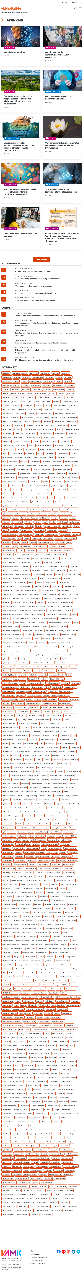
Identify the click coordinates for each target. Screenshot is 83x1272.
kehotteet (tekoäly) (9, 723)
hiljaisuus (17, 989)
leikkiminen (37, 828)
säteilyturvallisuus (49, 1101)
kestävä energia (42, 1166)
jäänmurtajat (69, 912)
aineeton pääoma (29, 800)
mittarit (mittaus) (8, 691)
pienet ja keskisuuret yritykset (41, 502)
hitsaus (73, 981)
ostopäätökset (33, 775)
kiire (74, 735)
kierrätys (28, 421)
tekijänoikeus (15, 570)
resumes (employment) (18, 1134)
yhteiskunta (44, 1073)
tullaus (5, 1097)
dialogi (63, 993)
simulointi (54, 441)
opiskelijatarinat (36, 908)
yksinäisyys (61, 671)
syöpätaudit (51, 1045)
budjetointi (61, 860)
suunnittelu (29, 425)
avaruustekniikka (24, 1182)
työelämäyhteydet (9, 965)
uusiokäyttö (67, 526)
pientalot (59, 957)
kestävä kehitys (58, 389)
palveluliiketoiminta (9, 904)
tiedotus (25, 944)
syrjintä (34, 1073)
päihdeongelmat (41, 655)
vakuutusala (18, 981)
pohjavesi (62, 751)
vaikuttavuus (35, 482)
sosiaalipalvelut (23, 478)
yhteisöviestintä (57, 482)
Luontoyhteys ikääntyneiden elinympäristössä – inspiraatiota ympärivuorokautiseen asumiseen (48, 334)
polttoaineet (7, 820)
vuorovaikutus (38, 377)
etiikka (24, 542)
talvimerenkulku (8, 824)
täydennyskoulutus (25, 904)
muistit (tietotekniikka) (45, 767)
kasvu (42, 659)
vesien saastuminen (19, 1053)
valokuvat (53, 953)
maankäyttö (63, 1045)
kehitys (30, 445)
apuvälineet (57, 908)
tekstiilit (44, 1154)
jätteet (68, 675)
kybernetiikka (51, 751)
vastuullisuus (58, 413)
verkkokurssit (31, 860)
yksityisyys (25, 912)
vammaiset (57, 506)
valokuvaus (6, 635)
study (48, 1049)
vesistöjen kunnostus (9, 1126)
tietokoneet (6, 957)
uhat (72, 965)
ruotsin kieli (33, 739)
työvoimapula (19, 506)
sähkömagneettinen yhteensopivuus (68, 997)
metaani (56, 1194)
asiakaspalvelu (18, 820)
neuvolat (64, 626)
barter (46, 828)
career (20, 1033)
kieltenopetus (29, 759)
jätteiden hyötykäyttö (47, 723)
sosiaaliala (46, 389)
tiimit (67, 482)
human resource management (34, 852)
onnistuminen (69, 775)
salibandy (56, 1049)
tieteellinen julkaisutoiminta (33, 490)
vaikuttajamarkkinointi (52, 526)
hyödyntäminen (43, 864)
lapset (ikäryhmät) (16, 421)
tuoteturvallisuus (8, 1158)
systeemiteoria (37, 804)
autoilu (47, 759)
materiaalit (74, 566)
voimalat (62, 888)
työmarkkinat (7, 1150)
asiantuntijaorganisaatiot (11, 912)
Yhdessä (50, 47)
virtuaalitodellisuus (9, 796)
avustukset (32, 1041)
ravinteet (58, 574)
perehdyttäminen (27, 417)
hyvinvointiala (68, 808)
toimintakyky (57, 586)
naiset (45, 522)
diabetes (5, 1134)
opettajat (52, 393)
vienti (17, 626)
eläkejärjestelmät (8, 1214)
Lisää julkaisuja (41, 259)
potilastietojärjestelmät (53, 715)
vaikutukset (22, 409)
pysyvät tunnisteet (65, 1126)
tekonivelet (32, 936)
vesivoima (75, 478)
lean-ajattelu (37, 671)
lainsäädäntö (72, 417)
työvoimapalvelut (52, 602)
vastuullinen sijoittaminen (34, 1033)
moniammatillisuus (9, 538)
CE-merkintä (7, 1101)
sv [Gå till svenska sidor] (62, 2)
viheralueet (75, 1001)
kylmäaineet (58, 1170)
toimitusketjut (28, 1166)
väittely (41, 957)
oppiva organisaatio (49, 703)
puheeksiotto (7, 1069)
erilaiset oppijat (51, 630)
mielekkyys (52, 699)
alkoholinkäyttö (45, 1134)
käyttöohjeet (65, 659)
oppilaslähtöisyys (54, 606)
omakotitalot (72, 1206)
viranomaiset (7, 643)
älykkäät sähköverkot (10, 993)
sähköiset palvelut (57, 1037)
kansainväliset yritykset (22, 1150)
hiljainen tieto (31, 550)
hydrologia (56, 936)
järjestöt (56, 558)
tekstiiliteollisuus (44, 1206)
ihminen (47, 908)
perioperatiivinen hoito (72, 574)
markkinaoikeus (56, 1210)
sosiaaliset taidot (70, 586)
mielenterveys (23, 482)
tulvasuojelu (37, 586)
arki (4, 502)
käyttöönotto (38, 751)
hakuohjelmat (23, 961)
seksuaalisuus (56, 759)
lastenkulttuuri (65, 953)
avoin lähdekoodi (20, 622)
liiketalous (6, 602)
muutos (55, 401)
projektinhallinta (61, 490)
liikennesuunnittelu (9, 731)
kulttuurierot (46, 494)
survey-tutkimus (39, 989)
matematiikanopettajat (55, 876)
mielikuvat (39, 405)
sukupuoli (42, 622)
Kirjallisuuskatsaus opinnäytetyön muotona (32, 271)
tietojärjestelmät (8, 469)
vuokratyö (55, 1122)
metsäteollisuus (21, 707)
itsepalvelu (6, 1041)
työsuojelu (39, 602)
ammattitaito (31, 465)
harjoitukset (20, 860)
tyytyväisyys (40, 836)
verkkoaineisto (60, 1178)
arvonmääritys (71, 836)
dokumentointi (17, 522)
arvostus (32, 1206)
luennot (39, 759)
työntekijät (17, 405)
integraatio (59, 804)
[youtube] (64, 1252)
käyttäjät (63, 1065)
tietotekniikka (34, 401)
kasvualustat (7, 840)
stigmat (44, 679)
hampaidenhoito (36, 1110)
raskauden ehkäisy (41, 932)
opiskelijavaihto (31, 449)
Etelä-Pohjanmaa (44, 868)
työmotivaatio (18, 598)
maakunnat (65, 800)
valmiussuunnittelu (51, 647)
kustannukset (70, 413)
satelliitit (17, 804)
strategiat (23, 510)
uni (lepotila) (68, 550)
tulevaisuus (46, 385)
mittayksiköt (53, 691)
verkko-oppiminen (30, 743)
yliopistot (34, 723)
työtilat (17, 888)
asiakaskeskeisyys (30, 1174)
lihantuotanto (21, 1158)
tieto (49, 820)
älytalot (63, 944)
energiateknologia (23, 1061)
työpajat (31, 643)
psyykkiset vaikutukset (56, 643)
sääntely (58, 562)
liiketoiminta (20, 413)
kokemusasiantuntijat (40, 1029)
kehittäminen (45, 373)
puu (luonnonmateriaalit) (23, 1210)
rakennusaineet (57, 1138)
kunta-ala (29, 824)
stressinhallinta (39, 574)
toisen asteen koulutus (25, 832)
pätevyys (39, 1001)
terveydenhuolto (40, 393)
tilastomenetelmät (50, 1126)
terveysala (70, 393)
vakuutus (69, 1033)
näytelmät (6, 908)
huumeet (5, 1142)
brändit (23, 401)
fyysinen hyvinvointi (9, 1182)
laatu (76, 401)
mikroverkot (56, 1198)
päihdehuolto (7, 977)
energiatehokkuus (8, 478)
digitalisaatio (57, 385)
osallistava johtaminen (31, 1146)
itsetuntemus (62, 651)
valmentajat (64, 1202)
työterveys (65, 747)
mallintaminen (7, 457)
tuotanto (57, 1134)
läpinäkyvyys (53, 1114)
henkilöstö (6, 618)
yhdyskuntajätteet (66, 1150)
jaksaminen (36, 389)
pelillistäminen (15, 486)
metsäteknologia (21, 1178)
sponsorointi (74, 570)
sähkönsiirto (64, 965)
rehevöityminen (65, 739)
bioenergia (72, 433)
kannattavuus (50, 453)
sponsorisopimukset (41, 1210)
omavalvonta (7, 1110)
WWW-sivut (35, 570)
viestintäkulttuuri (43, 1138)
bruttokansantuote (17, 880)
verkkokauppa (54, 594)
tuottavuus (6, 490)
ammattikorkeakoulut (20, 373)
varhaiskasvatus (31, 433)
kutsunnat (50, 957)
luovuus (5, 486)
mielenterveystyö (59, 554)
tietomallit (16, 647)
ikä (22, 792)
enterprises (42, 948)
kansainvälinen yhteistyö (62, 469)
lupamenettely (26, 1097)
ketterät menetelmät (34, 880)
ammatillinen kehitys (23, 828)
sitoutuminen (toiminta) (35, 683)
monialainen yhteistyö (42, 824)
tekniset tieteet (8, 896)
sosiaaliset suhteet (55, 912)
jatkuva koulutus (33, 779)
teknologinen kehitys (24, 469)
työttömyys (49, 1001)
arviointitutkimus (52, 1077)
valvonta (19, 655)
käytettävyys (7, 679)
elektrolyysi (43, 550)
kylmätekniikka (20, 969)
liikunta (59, 429)
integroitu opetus (52, 747)
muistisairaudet (8, 1198)
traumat (64, 594)
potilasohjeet (65, 844)
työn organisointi (8, 1093)
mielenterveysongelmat (49, 844)
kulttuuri (52, 514)
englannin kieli (32, 1122)
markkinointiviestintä (72, 429)
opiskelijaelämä (24, 474)
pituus (26, 1170)
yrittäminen (64, 1041)
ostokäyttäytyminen (43, 397)
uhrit (74, 739)
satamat (32, 864)
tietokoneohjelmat (26, 699)
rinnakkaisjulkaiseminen (23, 751)
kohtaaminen (37, 727)
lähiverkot (38, 647)
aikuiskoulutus (61, 1186)
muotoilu (28, 457)
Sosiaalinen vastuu (58, 1021)
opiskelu (5, 393)
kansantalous (65, 735)
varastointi (21, 719)
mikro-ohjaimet (57, 1033)
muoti (60, 723)
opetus (24, 381)
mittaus (5, 453)
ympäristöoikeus (36, 944)
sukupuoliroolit (71, 884)
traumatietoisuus (15, 1081)
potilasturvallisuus (40, 457)
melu (25, 1110)
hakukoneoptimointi (39, 912)
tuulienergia (69, 397)
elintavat (45, 884)
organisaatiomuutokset (30, 924)
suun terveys (7, 1162)
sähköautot (27, 486)
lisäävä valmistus (47, 985)
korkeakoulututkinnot (10, 892)
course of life (71, 920)
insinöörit (76, 534)
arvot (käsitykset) (42, 832)
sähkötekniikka (70, 743)
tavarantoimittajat (70, 1130)
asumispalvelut (28, 554)
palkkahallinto (7, 888)
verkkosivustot (20, 514)
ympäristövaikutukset (33, 437)
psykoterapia (27, 888)
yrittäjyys (17, 429)
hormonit (51, 836)
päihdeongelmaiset (59, 783)
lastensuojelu (7, 437)
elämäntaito (74, 594)
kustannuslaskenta (71, 506)
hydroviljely (6, 900)
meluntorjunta (51, 1057)
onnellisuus (6, 783)
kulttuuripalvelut (59, 904)
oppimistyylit (7, 989)
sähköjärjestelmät (40, 1097)
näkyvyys (30, 1198)
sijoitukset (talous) (39, 566)
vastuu (19, 590)
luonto (41, 449)
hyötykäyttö (43, 465)
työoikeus (50, 1142)
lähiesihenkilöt (44, 1005)
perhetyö (5, 743)
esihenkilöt (14, 417)
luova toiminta (37, 1061)
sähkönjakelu (44, 518)
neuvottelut (75, 779)
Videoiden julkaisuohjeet (39, 1257)
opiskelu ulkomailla (56, 1029)
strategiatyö (70, 876)
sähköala (61, 1093)
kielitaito (54, 437)
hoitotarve (48, 804)
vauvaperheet (33, 707)
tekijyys (70, 1142)
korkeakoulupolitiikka (68, 1077)
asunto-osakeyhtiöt (35, 1093)
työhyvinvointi (48, 381)
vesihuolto (18, 457)
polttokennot (52, 566)
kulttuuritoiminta (51, 534)
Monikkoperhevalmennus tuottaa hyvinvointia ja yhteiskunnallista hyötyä (44, 360)
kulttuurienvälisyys (66, 618)
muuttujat (40, 1077)
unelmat (32, 1138)
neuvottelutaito (61, 731)
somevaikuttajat (8, 1130)
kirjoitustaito (38, 812)
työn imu (36, 844)
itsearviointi (28, 747)
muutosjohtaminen (53, 449)
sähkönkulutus (18, 635)
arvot (20, 538)
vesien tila (54, 1073)
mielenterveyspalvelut (10, 610)
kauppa (72, 828)
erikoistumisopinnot (18, 775)
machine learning (51, 888)
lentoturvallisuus (53, 1105)
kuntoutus (34, 478)
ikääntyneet (48, 421)
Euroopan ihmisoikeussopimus (49, 800)
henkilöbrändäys (47, 667)
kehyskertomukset (43, 973)
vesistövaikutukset (63, 892)
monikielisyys (35, 598)
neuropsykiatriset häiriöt (55, 1190)
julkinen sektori (30, 948)
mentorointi (41, 498)
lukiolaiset (62, 1057)
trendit (5, 1081)
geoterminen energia (48, 590)
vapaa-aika (53, 1202)
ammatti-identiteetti (24, 691)
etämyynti (69, 1190)
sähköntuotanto (8, 413)
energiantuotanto (35, 381)
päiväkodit (20, 695)
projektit (17, 377)
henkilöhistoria (7, 936)
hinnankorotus (59, 820)
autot (16, 1005)
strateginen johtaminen (20, 651)
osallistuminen (60, 916)
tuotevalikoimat (25, 1013)
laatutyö (5, 570)
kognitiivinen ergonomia (10, 727)
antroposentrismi (33, 848)
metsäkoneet (39, 747)
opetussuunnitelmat (68, 1105)
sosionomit (57, 494)
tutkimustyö (7, 1146)
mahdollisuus (19, 1017)
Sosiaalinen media (8, 590)
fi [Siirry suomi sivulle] (58, 2)
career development (9, 1085)
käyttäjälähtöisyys (9, 868)
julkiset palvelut (19, 848)
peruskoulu (65, 1069)
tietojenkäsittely (30, 957)
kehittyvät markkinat (71, 1166)
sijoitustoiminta (70, 538)
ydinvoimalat (18, 1154)
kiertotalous (52, 530)
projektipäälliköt (71, 1029)
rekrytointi (24, 461)
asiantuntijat (55, 896)
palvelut (30, 397)
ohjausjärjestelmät (55, 848)
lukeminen (17, 1110)
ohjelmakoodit (50, 1061)
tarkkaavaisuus (8, 860)
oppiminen (49, 377)
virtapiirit (6, 812)
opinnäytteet (35, 385)
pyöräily (54, 920)
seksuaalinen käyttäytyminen (65, 880)
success (51, 977)
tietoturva (6, 401)
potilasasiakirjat (67, 1194)
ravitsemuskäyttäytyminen (31, 916)
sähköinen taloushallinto (66, 1089)
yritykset (56, 373)
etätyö (5, 421)
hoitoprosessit (16, 743)
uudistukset (48, 538)
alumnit (68, 639)
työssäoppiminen (8, 763)
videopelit (19, 856)
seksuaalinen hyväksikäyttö (12, 1170)
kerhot (57, 1013)
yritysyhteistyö (20, 582)
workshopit (6, 546)
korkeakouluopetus (25, 562)
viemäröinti (55, 1069)
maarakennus (49, 743)
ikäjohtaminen (35, 735)
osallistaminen (55, 478)
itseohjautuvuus (68, 872)
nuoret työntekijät (24, 731)
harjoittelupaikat (52, 635)
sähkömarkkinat (63, 453)
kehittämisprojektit (9, 836)
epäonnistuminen (51, 965)
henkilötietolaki (8, 852)
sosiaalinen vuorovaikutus (36, 606)
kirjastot (39, 554)
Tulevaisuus (52, 184)
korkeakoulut (7, 425)
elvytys (63, 1118)
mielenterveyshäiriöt (31, 590)
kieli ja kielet (13, 510)
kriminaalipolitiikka (34, 1118)
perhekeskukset (68, 864)
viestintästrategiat (67, 647)
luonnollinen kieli (69, 715)
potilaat (64, 486)
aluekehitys (47, 598)
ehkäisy (12, 1033)
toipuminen (6, 651)
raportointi (38, 630)
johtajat (73, 667)
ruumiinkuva (7, 759)
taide (69, 542)
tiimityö (16, 542)
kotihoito (17, 441)
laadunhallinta (74, 522)
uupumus (72, 457)
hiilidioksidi (6, 598)
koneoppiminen (8, 574)
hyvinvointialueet (24, 586)
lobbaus (29, 1037)
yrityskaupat (58, 787)
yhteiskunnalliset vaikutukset (21, 812)
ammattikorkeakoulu (53, 872)
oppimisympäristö (60, 405)
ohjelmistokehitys (42, 417)
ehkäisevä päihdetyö (9, 675)
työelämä (68, 377)
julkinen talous (37, 687)
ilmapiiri (65, 779)
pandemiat (35, 494)
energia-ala (6, 953)
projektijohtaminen (9, 482)
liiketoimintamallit (42, 1198)
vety (52, 425)
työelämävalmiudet (32, 667)
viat (41, 743)
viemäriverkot (62, 570)
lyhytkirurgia (7, 981)
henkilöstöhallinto (55, 948)
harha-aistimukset (8, 711)
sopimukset (33, 659)
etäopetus (30, 1077)
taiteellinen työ (72, 820)
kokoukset (11, 832)
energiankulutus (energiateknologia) (29, 763)
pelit (68, 643)
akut (4, 510)
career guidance (74, 1186)
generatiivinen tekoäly (61, 598)
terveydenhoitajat (33, 506)
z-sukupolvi (23, 675)
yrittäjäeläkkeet (8, 735)
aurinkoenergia (39, 530)
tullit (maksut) (39, 1045)
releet (44, 594)
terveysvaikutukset (64, 514)
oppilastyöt (51, 1009)
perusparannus (7, 1114)
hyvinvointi (34, 373)
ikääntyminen (35, 461)
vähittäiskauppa (41, 1114)
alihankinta (71, 751)
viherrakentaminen (37, 651)
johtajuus (33, 542)
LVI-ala (59, 743)
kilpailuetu (37, 981)
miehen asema (7, 626)
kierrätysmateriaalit (41, 1037)
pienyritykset (21, 1093)
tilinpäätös (6, 985)
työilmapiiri (61, 1142)
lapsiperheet (46, 510)
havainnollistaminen (73, 771)
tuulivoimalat (28, 405)
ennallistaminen (34, 884)
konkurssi (69, 1037)
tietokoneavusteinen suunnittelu (26, 1194)
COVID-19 (39, 534)
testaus (27, 538)
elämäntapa (66, 1110)
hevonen (45, 779)
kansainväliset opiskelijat (11, 924)
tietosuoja (69, 445)
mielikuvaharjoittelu (42, 856)
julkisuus (56, 973)
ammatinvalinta (8, 1194)
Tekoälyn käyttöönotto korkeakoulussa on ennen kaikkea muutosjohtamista (45, 316)
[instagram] (68, 1252)
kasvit (47, 755)
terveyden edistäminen (43, 445)
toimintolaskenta (8, 558)
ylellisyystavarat (8, 828)
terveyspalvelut (67, 401)
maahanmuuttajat (56, 465)
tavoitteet (35, 618)
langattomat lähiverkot (30, 985)
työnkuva (6, 872)
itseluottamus (27, 647)
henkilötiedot (53, 993)
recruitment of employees (11, 630)
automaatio (13, 461)
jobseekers (41, 808)
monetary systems (59, 1206)
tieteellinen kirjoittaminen (70, 449)
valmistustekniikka (19, 1041)
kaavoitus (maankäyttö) (49, 1146)
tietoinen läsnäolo (64, 590)
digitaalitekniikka (66, 1085)
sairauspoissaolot (49, 771)
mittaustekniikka (55, 1174)
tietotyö (43, 775)
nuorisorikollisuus (8, 695)
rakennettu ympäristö (10, 1045)
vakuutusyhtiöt (45, 936)
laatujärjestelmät (61, 667)
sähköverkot (46, 401)
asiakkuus (21, 1122)
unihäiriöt (43, 1186)
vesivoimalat (65, 1073)
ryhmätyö (54, 828)
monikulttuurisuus (42, 425)
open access (6, 804)
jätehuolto (72, 655)
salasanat (39, 582)
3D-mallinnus (7, 494)
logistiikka (17, 1146)
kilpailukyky (37, 538)
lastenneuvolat (7, 582)
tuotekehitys (57, 461)
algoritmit (6, 498)
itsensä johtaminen (23, 558)
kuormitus (6, 703)
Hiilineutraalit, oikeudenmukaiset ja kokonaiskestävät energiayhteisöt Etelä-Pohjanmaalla (45, 351)
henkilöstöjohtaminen (21, 494)
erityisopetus (16, 1174)
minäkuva (68, 610)
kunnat (41, 578)
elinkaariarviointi (35, 1126)
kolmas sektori (27, 932)
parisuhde (26, 804)
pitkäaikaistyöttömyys (10, 1105)
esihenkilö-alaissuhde (10, 1013)
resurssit (35, 1162)
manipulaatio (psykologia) (35, 1009)
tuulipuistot (15, 916)
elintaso (20, 868)
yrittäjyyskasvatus (72, 796)
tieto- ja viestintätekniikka (41, 558)
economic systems (56, 775)
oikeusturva (76, 747)
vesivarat (28, 981)
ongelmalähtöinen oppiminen (12, 816)
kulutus (72, 518)
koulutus (67, 381)
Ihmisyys (9, 47)
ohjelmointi (27, 441)
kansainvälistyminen (55, 610)
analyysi (20, 965)
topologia (48, 1178)
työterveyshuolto (8, 594)
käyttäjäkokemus (58, 824)
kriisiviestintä (7, 969)
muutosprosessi (40, 699)
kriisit (46, 1118)
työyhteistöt (7, 747)
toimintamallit (27, 630)
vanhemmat (41, 643)
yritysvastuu (7, 441)
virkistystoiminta (46, 924)
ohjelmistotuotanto (14, 973)
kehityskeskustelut (22, 940)
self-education (7, 884)
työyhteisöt (15, 389)
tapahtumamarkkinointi (10, 771)
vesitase (15, 1138)
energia (48, 405)
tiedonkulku (25, 1105)
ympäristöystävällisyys (34, 715)
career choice (54, 932)
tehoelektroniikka (58, 1005)
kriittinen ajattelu (8, 739)
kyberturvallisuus (23, 1214)
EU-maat (20, 550)
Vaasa (46, 437)
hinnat (51, 457)
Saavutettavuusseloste (38, 1263)
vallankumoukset (74, 916)
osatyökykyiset (18, 1009)
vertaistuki (64, 510)
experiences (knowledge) (11, 997)
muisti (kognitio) (25, 610)
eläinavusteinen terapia (21, 1162)
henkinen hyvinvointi (40, 546)
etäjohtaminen (49, 671)
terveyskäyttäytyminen (10, 792)
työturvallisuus (16, 671)
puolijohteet (6, 864)
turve (47, 1033)
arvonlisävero (35, 711)
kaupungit (68, 868)
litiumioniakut (18, 767)
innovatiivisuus (56, 832)
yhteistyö (59, 377)
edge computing (31, 796)
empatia (74, 985)
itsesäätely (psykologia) (20, 908)
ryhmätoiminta (20, 1114)
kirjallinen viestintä (58, 900)
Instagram (60, 498)
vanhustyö (14, 659)
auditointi (56, 1158)
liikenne (76, 526)
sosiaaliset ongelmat (52, 928)
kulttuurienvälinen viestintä (50, 1162)
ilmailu (54, 1053)
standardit (44, 478)
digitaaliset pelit (23, 711)
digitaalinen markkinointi (62, 502)
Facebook (47, 711)
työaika (37, 562)
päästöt (40, 453)
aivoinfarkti (61, 977)
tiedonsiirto (6, 1166)
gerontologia (40, 1142)
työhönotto (16, 1202)
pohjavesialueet (64, 703)
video (48, 812)
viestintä (25, 385)
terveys (47, 586)
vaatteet (17, 554)
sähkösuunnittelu (8, 667)
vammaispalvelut (8, 876)
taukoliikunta (15, 1142)
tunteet (20, 449)
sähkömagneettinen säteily (22, 900)
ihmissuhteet (58, 445)
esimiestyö (27, 989)
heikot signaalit (63, 940)
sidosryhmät (58, 796)
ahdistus (18, 1190)
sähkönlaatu (65, 1146)
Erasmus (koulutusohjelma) (52, 1130)
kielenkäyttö (73, 852)
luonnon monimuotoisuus (23, 639)
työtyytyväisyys (8, 445)
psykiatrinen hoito (66, 691)
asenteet (31, 514)
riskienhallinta (59, 421)
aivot (15, 546)
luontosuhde (29, 655)
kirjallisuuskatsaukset (41, 900)
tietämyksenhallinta (16, 808)
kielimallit (6, 1202)
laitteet (74, 598)
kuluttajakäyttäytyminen (32, 429)
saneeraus (30, 1017)
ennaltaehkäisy (26, 530)
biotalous (34, 1186)
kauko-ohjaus (7, 1005)
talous (31, 836)
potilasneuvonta (8, 940)
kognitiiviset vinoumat (19, 787)
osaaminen (26, 377)
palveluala (43, 1174)
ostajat (5, 1033)
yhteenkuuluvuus (21, 735)
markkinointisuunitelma (19, 1057)
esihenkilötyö (67, 606)
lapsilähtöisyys (50, 1093)
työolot (20, 796)
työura (74, 940)
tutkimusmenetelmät (9, 474)
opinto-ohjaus (7, 526)
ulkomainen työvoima (39, 993)
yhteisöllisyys (29, 453)
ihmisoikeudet (51, 614)
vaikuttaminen (31, 868)
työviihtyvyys (55, 779)
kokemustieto (67, 928)
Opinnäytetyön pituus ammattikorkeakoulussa (33, 286)
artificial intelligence (23, 844)
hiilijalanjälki (58, 639)
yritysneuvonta (28, 1001)
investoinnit (14, 530)
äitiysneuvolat (49, 981)
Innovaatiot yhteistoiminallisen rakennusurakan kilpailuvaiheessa (41, 343)
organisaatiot (69, 385)
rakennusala (60, 542)
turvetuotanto (28, 1190)
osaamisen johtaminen (49, 618)
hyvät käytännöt (51, 582)
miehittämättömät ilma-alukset (39, 1158)
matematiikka (61, 663)
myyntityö (6, 1174)
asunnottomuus (24, 1029)
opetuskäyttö (72, 904)
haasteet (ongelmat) (68, 635)
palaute (73, 425)
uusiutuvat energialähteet (11, 385)
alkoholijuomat (28, 1065)
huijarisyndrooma (8, 1089)
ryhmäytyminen (43, 920)
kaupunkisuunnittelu (40, 486)
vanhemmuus (49, 663)
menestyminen (66, 856)
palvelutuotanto (72, 1154)
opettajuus (6, 800)
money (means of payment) (37, 969)
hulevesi (66, 478)
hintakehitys (41, 820)
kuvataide (47, 904)
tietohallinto (7, 767)
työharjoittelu (20, 445)
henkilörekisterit (16, 948)
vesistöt (54, 518)
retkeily (62, 852)
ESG (4, 973)
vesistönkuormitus (31, 1025)
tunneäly (39, 816)
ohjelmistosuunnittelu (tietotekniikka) (15, 1186)
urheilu (52, 522)
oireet (35, 1182)
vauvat (5, 808)
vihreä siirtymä (70, 989)
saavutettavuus (64, 1097)
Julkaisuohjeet (35, 1254)
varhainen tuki (23, 723)
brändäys (6, 522)
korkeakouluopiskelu (44, 413)
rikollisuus (48, 1170)
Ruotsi (65, 792)
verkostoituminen (66, 437)
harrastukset (48, 880)
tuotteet (15, 518)
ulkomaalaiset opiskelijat (11, 928)
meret (4, 461)
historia (38, 526)
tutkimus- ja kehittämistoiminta (21, 393)
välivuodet (69, 787)
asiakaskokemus (59, 433)
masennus (55, 755)
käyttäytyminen (66, 602)
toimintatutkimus (8, 1061)
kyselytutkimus (48, 429)
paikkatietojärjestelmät (10, 687)
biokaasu (6, 1057)
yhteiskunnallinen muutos (11, 944)
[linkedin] (73, 1252)
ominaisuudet (72, 860)
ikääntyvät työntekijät (23, 574)
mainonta (52, 474)
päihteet (37, 522)
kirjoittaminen (71, 421)
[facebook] (59, 1252)
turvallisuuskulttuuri (66, 1053)
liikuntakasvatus (8, 844)
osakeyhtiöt (40, 876)
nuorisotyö (54, 626)
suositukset (59, 924)
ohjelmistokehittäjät (9, 961)
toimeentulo (26, 626)
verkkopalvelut (8, 433)
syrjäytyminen (7, 506)
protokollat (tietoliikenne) (60, 695)
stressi (74, 453)
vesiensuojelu (41, 514)
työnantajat (64, 566)
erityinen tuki (45, 1122)
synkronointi (56, 792)
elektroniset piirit (74, 977)
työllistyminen (57, 397)
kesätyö (44, 626)
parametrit (57, 711)
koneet (22, 683)
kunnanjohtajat (46, 1214)
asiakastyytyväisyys (29, 578)
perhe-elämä (61, 816)
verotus (23, 1138)
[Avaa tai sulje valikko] (80, 8)
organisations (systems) (70, 896)
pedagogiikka (70, 957)
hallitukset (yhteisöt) (29, 928)
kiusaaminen (30, 767)
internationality (19, 1101)
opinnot (5, 659)
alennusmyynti (67, 1158)
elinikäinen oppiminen (58, 417)
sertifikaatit (20, 1198)
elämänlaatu (51, 651)
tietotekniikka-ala (49, 1089)
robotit (23, 1005)
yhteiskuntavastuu (52, 683)
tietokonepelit (57, 812)
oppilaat (49, 574)
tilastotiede (69, 1025)
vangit (57, 1110)
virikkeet (46, 735)
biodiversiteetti (21, 936)
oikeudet (22, 606)
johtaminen (65, 373)
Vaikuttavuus (53, 91)
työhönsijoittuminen (9, 663)
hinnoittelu (32, 1005)
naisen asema (14, 1097)
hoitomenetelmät (20, 643)
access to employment (29, 997)
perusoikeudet (7, 1210)
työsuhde (70, 1093)
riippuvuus (65, 1122)
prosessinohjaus (53, 840)
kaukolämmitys (67, 1162)
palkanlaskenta (68, 936)
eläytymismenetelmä (9, 1029)
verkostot (73, 490)
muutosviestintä (45, 1025)
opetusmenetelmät (9, 409)
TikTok (75, 465)
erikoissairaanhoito (37, 1057)
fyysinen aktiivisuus (62, 985)
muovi (62, 920)
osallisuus (72, 405)
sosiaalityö (58, 538)
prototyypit (25, 727)
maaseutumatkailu (26, 892)
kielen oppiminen (70, 687)
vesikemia (6, 1037)
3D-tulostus (19, 526)
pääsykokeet (44, 792)
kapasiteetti (68, 1174)
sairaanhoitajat (65, 441)
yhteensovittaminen (71, 759)
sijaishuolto (62, 530)
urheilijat (33, 675)
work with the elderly (70, 969)
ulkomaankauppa (55, 550)
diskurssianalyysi (18, 703)
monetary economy (68, 727)
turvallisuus (6, 405)
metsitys (17, 840)
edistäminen (6, 779)
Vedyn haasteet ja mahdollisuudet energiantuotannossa (37, 279)
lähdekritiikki (57, 687)
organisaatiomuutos (33, 703)
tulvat (55, 510)
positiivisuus (69, 1210)
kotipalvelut (45, 1053)
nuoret (16, 381)
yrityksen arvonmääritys (49, 739)
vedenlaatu (62, 474)
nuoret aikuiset (69, 494)
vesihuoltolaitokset (46, 1182)
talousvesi (19, 1130)
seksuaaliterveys (8, 715)
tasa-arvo (63, 518)
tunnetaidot (75, 683)
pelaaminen (17, 759)
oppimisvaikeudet (23, 1073)
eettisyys (59, 767)
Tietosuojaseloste (37, 1260)
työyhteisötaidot (22, 502)
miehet (37, 639)
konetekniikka (7, 751)
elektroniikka (29, 816)
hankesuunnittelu (39, 610)
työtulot (15, 783)
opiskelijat (6, 373)
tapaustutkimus (69, 908)
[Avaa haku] (76, 8)
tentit (41, 928)
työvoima (73, 486)
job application (37, 755)
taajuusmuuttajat (68, 1134)
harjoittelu (32, 622)
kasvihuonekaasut (8, 550)
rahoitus (5, 417)
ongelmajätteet (42, 1202)
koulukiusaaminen (8, 719)
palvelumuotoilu (62, 425)
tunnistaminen (7, 1017)
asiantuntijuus (27, 1142)
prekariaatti (6, 848)
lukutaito (27, 671)
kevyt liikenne (16, 872)
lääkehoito (22, 1126)
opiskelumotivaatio (51, 944)
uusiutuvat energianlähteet (11, 1021)
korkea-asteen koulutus (29, 518)
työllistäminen (33, 1053)
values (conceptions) (56, 1154)
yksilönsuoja (43, 896)
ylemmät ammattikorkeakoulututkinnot (16, 614)
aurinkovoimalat (72, 630)
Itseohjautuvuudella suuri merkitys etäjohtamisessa (35, 293)
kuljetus (59, 989)
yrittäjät (23, 659)
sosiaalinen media (19, 397)
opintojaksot (70, 812)
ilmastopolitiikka (49, 763)
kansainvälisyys (49, 409)
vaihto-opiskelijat (38, 614)
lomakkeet (74, 1041)
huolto (38, 771)
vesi (29, 1089)
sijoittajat (62, 546)
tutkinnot (54, 1041)
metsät (52, 940)
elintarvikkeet (66, 840)
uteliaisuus (17, 747)
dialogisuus (49, 490)
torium (18, 1001)
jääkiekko (36, 731)
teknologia (19, 433)
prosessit (67, 578)
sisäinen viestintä (45, 796)
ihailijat (47, 783)
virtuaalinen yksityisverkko (67, 1061)
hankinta (44, 707)
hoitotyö (15, 401)
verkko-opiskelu (66, 1081)
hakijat (31, 876)
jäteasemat (16, 985)
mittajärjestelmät (20, 1069)
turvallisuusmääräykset (35, 1049)
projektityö (25, 566)
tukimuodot (66, 973)
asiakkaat (31, 413)
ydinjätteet (6, 1053)
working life (53, 1150)
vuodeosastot (63, 1101)
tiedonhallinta (71, 498)
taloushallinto (46, 506)
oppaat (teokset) (68, 1198)
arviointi (61, 393)
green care (6, 518)
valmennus (16, 578)
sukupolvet (6, 647)
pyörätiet (64, 828)
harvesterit (63, 699)
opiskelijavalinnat (16, 453)
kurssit (46, 695)
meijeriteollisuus (17, 1037)
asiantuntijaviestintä (62, 961)
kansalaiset (50, 892)
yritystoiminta (46, 469)
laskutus (68, 1138)
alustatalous (40, 892)
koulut (76, 1114)
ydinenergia (22, 1206)
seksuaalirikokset (39, 691)
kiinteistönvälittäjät (46, 997)
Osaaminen (10, 184)
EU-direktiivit (34, 510)
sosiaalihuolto (63, 614)
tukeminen (46, 461)
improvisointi (57, 868)
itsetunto (36, 626)
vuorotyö (69, 707)
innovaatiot (70, 389)
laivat (71, 1045)
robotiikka (75, 482)
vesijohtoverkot (62, 981)
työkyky (5, 449)
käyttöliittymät (37, 663)
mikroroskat (28, 872)
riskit (13, 449)
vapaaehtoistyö (37, 783)
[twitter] (78, 1252)
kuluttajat (44, 441)
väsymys (23, 884)
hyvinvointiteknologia (10, 683)
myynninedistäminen (9, 562)
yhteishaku (25, 783)
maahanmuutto (29, 973)
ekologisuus (17, 957)
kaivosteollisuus (8, 1178)
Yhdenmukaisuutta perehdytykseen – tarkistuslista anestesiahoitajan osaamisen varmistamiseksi (47, 324)
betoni (66, 711)
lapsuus (25, 840)
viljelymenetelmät (54, 808)
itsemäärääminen (19, 779)
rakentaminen (73, 663)
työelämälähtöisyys (20, 864)
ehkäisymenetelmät (39, 977)
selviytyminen (47, 916)
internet (67, 465)
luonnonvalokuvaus (9, 1122)
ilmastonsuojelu (19, 920)
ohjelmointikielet (26, 771)
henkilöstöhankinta (40, 1150)
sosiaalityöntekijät (26, 534)
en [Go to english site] (66, 2)
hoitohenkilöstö (33, 679)
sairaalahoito (43, 1041)
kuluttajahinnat (48, 731)
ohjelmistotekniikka (42, 719)
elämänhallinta (65, 534)
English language (43, 1021)
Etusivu (33, 1251)
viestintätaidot (24, 663)
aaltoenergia (58, 1025)
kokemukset (7, 377)
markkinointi (7, 381)
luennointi (55, 856)
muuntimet (39, 1190)
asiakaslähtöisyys (35, 409)
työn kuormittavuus (39, 474)
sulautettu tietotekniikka (21, 618)
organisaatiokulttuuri (71, 461)
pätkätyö (51, 989)
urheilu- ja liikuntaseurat (58, 655)
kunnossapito (57, 719)
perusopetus (70, 1170)
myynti (36, 441)
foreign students (28, 1202)
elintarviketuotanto (38, 1105)
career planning (25, 546)
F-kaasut (54, 1118)
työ (27, 598)
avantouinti (39, 872)
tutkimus (5, 389)
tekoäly (59, 381)
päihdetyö (28, 522)
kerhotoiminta (52, 1065)
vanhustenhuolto (19, 679)
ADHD (47, 687)
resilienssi (72, 1065)
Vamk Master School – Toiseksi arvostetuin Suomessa (36, 300)
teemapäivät (49, 816)
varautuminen (46, 639)
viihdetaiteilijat (22, 594)
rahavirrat (72, 783)
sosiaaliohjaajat (8, 1001)
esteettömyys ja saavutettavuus (23, 602)
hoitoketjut (17, 1166)
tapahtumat (18, 425)
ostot (51, 1186)
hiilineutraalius (66, 1114)
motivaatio (26, 389)
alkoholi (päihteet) (34, 1085)
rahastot (71, 816)
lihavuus (30, 719)
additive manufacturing (39, 940)
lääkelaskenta (7, 1077)
